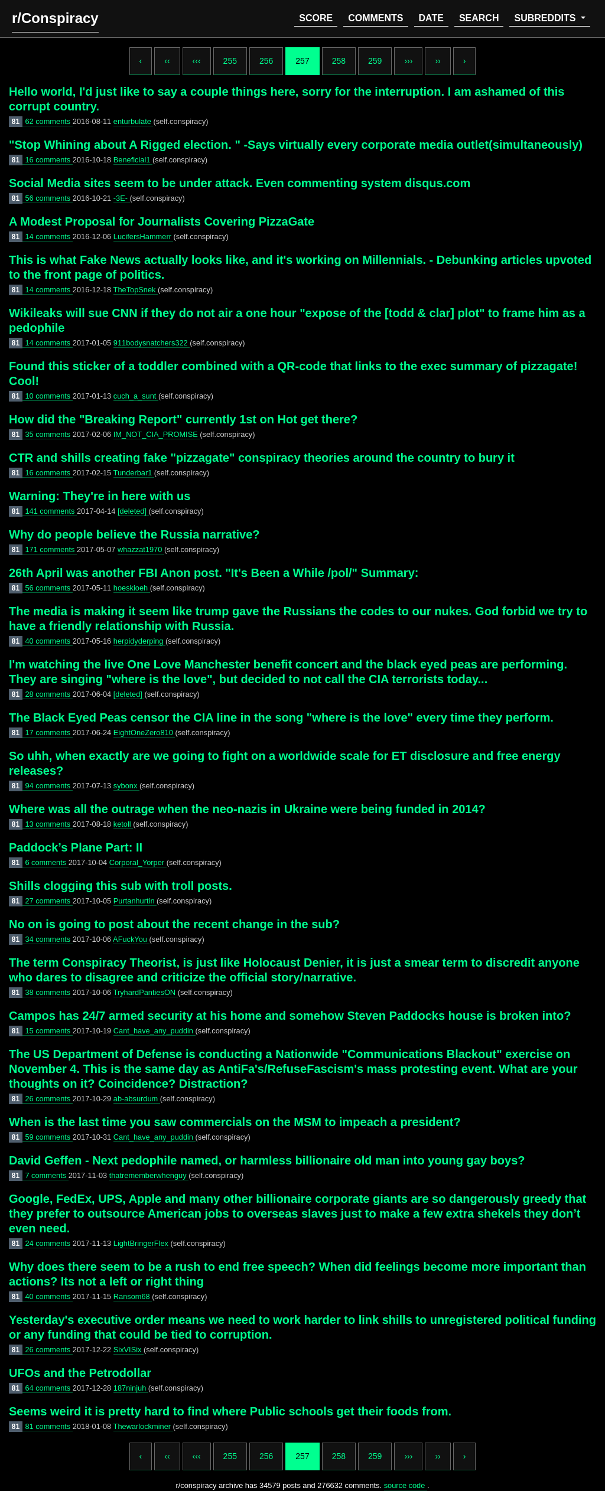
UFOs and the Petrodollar (80, 1372)
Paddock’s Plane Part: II (75, 847)
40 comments (48, 641)
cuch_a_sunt (135, 395)
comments (375, 18)
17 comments (48, 732)
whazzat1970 (141, 549)
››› (408, 61)
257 (302, 61)
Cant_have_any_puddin (154, 1030)
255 (230, 61)
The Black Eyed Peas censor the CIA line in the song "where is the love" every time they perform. (281, 717)
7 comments (46, 1175)
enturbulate (133, 121)
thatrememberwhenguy (148, 1175)
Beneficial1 (132, 159)
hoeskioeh (131, 587)
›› (437, 61)
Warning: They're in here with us (99, 496)
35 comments (48, 434)
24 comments (48, 1243)
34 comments (48, 939)
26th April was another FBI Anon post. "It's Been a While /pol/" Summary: (213, 572)
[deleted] (133, 511)
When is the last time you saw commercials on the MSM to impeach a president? (235, 1121)
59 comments (48, 1137)
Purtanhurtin (135, 900)
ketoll (123, 824)
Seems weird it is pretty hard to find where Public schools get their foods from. (230, 1411)
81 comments (48, 1426)
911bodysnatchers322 (151, 342)
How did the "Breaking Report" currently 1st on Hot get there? (183, 419)
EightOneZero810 (144, 732)
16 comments (48, 159)
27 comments (48, 900)
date (431, 18)
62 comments (48, 121)
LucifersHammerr (143, 236)
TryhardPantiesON (145, 992)
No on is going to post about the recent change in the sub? (174, 924)
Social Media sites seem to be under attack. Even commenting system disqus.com (239, 183)
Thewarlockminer (143, 1426)
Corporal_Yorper (138, 862)
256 (266, 61)
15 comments (48, 1030)
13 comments (48, 824)
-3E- (121, 198)
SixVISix (128, 1349)
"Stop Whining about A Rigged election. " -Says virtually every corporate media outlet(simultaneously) (296, 144)
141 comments (51, 511)
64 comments (48, 1388)
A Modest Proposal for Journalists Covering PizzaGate (161, 221)
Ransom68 (132, 1296)
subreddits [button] (546, 18)
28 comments (48, 694)
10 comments (48, 395)
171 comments (51, 549)
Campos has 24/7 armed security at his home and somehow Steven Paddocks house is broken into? (290, 1015)
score (316, 18)
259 (375, 61)
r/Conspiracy (55, 18)
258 (339, 61)
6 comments (46, 862)
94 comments (48, 785)
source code (405, 1485)
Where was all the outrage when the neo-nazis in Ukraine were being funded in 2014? (247, 808)
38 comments (48, 992)
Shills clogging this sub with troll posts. (120, 885)
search (479, 18)
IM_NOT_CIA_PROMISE (156, 434)
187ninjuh (130, 1388)
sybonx (126, 785)
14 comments (48, 236)
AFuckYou (131, 939)
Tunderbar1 (133, 472)
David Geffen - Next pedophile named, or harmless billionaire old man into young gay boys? (267, 1160)
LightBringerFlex (142, 1243)
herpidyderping (139, 641)
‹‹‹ (197, 61)
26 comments (48, 1098)
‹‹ (167, 61)
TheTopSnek (135, 289)
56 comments (48, 198)
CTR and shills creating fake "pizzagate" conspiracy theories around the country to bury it (262, 457)
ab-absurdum (136, 1098)
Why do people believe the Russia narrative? (134, 534)
